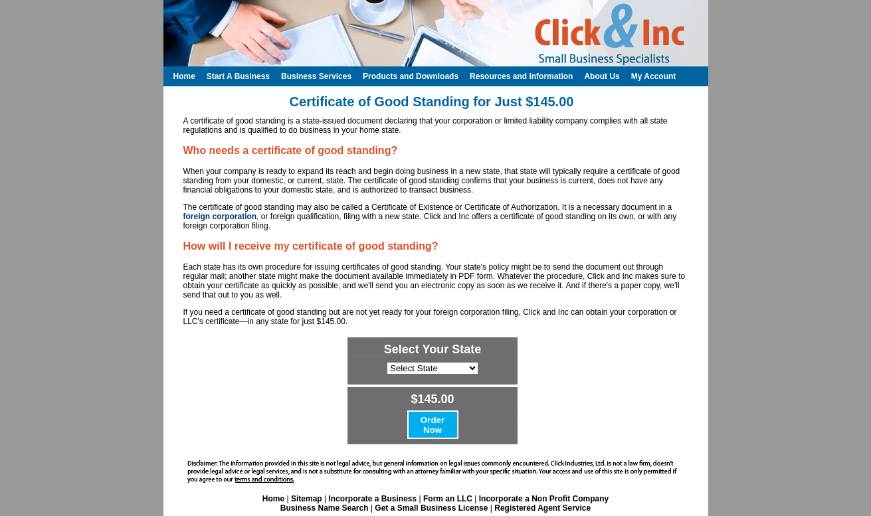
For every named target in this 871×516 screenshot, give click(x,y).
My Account (653, 76)
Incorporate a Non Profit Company (544, 498)
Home (273, 498)
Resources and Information (521, 76)
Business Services (316, 76)
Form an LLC (447, 498)
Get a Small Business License (431, 508)
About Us (601, 76)
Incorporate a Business (372, 498)
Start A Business (238, 76)
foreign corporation (220, 216)
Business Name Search (324, 508)
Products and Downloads (410, 76)
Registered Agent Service (542, 508)
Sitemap (306, 498)
